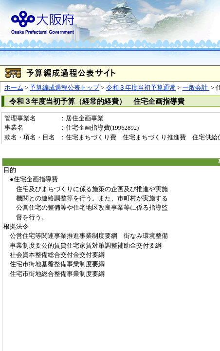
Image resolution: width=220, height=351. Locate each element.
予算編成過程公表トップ (64, 87)
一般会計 (196, 87)
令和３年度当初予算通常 (141, 87)
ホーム (13, 87)
